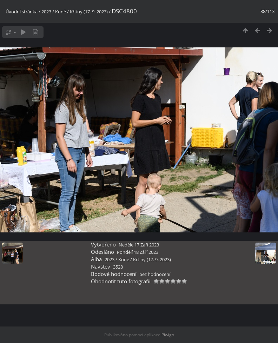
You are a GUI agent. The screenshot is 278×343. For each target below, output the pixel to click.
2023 (46, 11)
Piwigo (167, 335)
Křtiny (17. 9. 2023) (89, 11)
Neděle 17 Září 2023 (139, 245)
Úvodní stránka (22, 11)
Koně (60, 11)
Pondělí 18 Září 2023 (137, 252)
